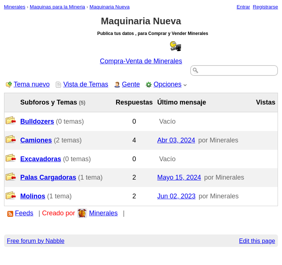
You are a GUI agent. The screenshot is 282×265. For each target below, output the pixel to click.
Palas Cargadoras (48, 177)
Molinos (32, 196)
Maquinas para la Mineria (57, 7)
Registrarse (265, 7)
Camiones (36, 140)
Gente (131, 84)
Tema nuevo (32, 84)
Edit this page (257, 240)
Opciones (167, 84)
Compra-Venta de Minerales (141, 61)
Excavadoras (40, 159)
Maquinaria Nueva (110, 7)
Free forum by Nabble (36, 240)
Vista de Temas (85, 84)
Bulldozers (37, 121)
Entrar (243, 7)
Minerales (14, 7)
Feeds (24, 213)
